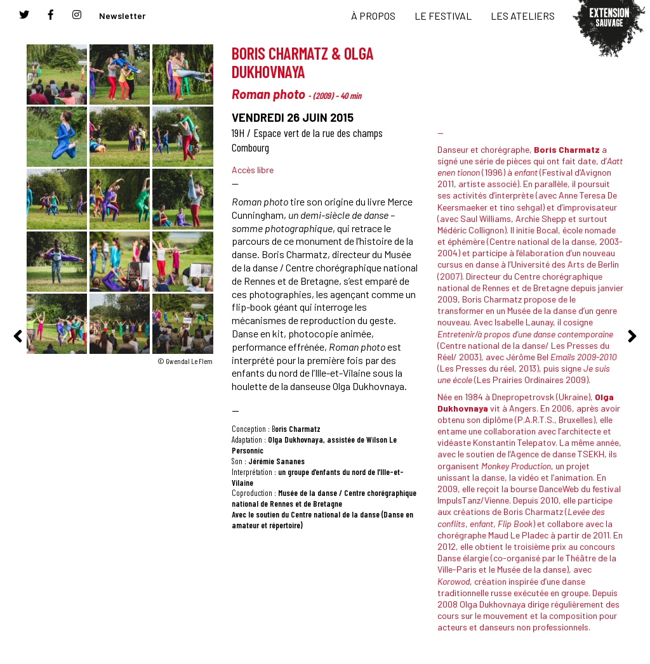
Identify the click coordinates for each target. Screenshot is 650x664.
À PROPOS (373, 16)
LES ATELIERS (523, 16)
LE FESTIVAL (443, 16)
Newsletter (122, 15)
